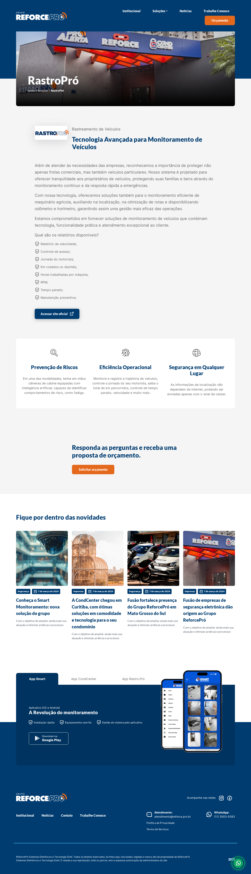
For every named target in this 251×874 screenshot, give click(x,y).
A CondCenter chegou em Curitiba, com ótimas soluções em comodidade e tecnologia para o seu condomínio (97, 613)
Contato (67, 815)
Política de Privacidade (160, 822)
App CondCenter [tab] (83, 679)
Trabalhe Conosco (216, 11)
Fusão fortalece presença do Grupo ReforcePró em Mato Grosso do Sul (152, 606)
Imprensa (78, 591)
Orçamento (220, 20)
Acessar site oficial (54, 314)
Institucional (132, 11)
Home (31, 90)
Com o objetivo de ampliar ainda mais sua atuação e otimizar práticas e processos (42, 579)
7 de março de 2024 (46, 591)
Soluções (159, 11)
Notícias (186, 11)
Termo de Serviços (157, 829)
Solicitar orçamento (93, 469)
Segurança (23, 591)
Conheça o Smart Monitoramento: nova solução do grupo (38, 606)
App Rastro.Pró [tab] (133, 679)
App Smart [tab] (37, 679)
